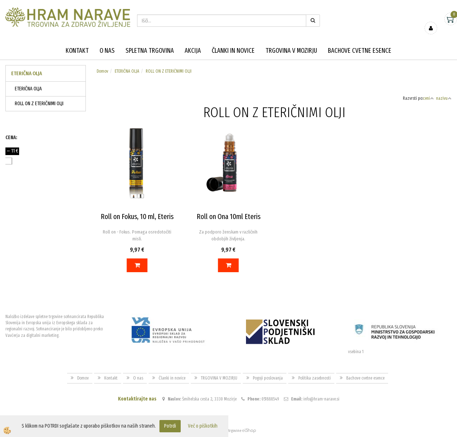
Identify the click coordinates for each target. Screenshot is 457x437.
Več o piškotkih (202, 426)
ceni (428, 98)
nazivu (444, 98)
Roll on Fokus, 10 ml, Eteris (137, 216)
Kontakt (77, 51)
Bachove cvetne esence (359, 51)
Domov (102, 71)
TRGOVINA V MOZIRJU (291, 51)
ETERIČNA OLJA (28, 89)
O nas (107, 51)
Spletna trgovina (150, 51)
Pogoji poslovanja (268, 378)
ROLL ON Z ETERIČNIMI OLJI (39, 103)
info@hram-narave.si (321, 399)
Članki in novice (233, 51)
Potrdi (170, 426)
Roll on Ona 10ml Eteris (228, 216)
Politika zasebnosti (314, 378)
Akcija (193, 51)
